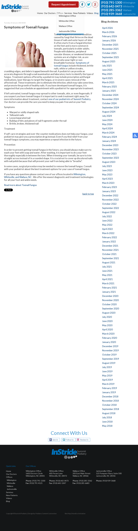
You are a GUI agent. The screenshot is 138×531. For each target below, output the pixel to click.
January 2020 (109, 342)
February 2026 (109, 36)
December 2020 (110, 296)
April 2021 (107, 279)
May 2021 (107, 275)
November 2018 (110, 400)
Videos (90, 13)
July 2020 (107, 316)
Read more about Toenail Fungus (20, 185)
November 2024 (110, 99)
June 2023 (107, 170)
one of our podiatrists (59, 99)
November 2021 (110, 249)
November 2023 (110, 149)
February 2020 (109, 337)
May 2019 (107, 375)
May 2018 (107, 425)
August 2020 (108, 312)
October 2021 (109, 254)
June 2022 (107, 220)
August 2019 (108, 363)
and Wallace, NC (23, 177)
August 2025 (108, 61)
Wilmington (11, 480)
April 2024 (107, 128)
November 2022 (110, 199)
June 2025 (107, 69)
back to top (88, 194)
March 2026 (108, 32)
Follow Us (69, 440)
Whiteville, (9, 177)
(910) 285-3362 (111, 10)
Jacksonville (12, 489)
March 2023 (108, 182)
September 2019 (110, 358)
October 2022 (109, 203)
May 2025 (107, 74)
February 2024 (109, 136)
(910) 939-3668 (111, 14)
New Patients (79, 13)
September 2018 (110, 409)
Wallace (10, 486)
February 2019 (109, 388)
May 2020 (107, 325)
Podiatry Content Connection (46, 513)
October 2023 (109, 153)
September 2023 (110, 157)
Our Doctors (49, 13)
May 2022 (107, 224)
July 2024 (107, 115)
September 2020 (110, 308)
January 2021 (109, 291)
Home (39, 13)
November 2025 (110, 48)
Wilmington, (79, 174)
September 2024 (110, 107)
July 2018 (107, 417)
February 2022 (109, 237)
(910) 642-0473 (111, 6)
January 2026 (109, 40)
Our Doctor (11, 474)
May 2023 (107, 174)
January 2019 (109, 392)
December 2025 (110, 44)
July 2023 (107, 166)
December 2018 (110, 396)
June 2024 (107, 120)
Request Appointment (63, 4)
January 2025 (109, 90)
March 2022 (108, 233)
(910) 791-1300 (111, 2)
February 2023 (109, 187)
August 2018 (108, 413)
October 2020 (109, 304)
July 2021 (107, 266)
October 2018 (109, 404)
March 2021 (108, 283)
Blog (96, 13)
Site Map (68, 513)
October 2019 (109, 354)
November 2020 (110, 300)
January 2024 (109, 141)
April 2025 (107, 78)
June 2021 (107, 270)
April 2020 (107, 329)
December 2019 (110, 346)
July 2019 (107, 367)
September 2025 (110, 57)
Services (68, 13)
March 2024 (108, 132)
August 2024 (108, 111)
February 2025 (109, 86)
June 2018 (107, 421)
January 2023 (109, 191)
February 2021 (109, 287)
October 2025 (109, 53)
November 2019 (110, 350)
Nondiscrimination (78, 513)
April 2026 (107, 27)
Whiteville (11, 483)
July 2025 (107, 65)
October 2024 (109, 103)
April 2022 (107, 229)
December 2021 (110, 245)
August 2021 (108, 262)
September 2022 (110, 208)
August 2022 (108, 212)
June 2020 (107, 321)
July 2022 (107, 216)
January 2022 (109, 241)
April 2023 (107, 178)
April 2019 (107, 379)
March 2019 (108, 384)
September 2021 (110, 258)
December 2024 (110, 94)
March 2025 (108, 82)
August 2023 (108, 162)
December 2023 (110, 145)
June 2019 (107, 371)
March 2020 (108, 333)
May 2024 (107, 124)
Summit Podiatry (81, 99)
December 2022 (110, 195)
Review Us (85, 440)
